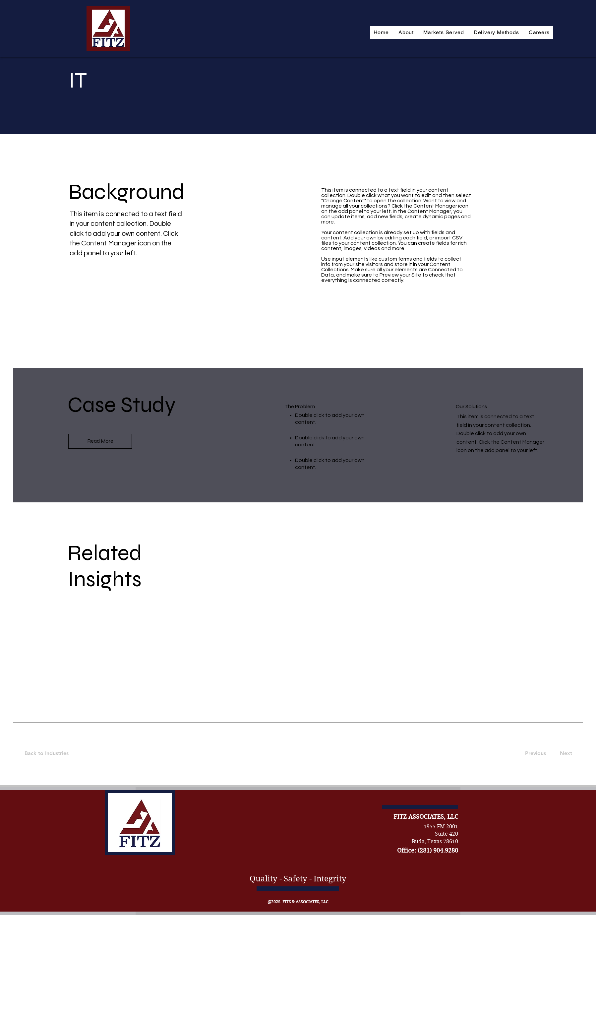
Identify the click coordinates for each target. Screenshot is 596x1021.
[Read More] (100, 441)
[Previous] (535, 753)
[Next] (564, 753)
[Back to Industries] (51, 753)
